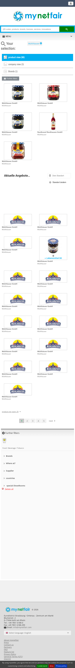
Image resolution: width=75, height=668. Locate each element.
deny (51, 666)
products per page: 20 (10, 412)
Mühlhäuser (33, 43)
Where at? (10, 463)
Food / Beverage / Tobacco (13, 448)
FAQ (6, 649)
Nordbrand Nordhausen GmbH (49, 132)
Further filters (12, 78)
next (51, 421)
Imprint (7, 659)
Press (6, 642)
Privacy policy (61, 666)
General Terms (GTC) (13, 656)
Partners (8, 647)
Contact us (9, 644)
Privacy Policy (10, 654)
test (4, 440)
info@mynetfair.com (22, 627)
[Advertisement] (37, 506)
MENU (8, 36)
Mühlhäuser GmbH (9, 103)
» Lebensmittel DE (53, 258)
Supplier (10, 470)
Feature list (9, 652)
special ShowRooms (15, 485)
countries (10, 478)
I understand (42, 666)
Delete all (9, 489)
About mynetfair (11, 640)
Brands (9, 456)
